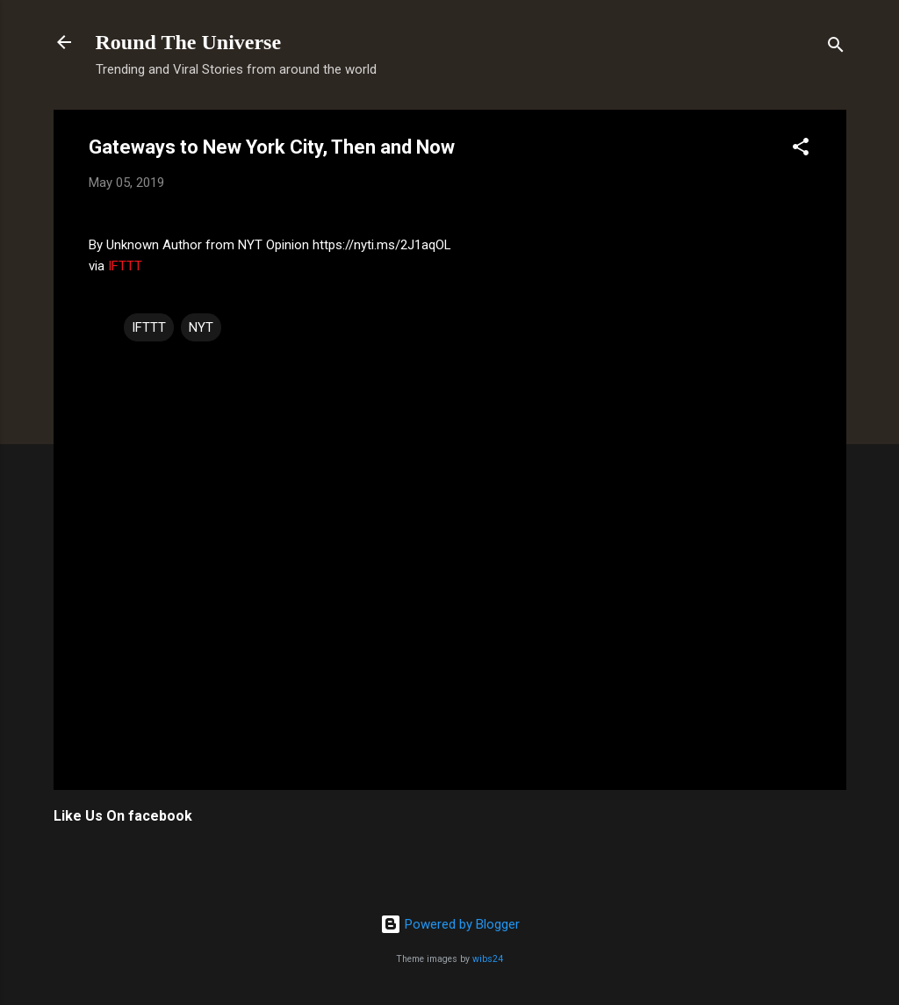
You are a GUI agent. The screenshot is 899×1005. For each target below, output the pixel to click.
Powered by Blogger (450, 924)
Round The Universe (189, 42)
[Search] (835, 48)
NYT (201, 327)
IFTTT (125, 266)
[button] (800, 149)
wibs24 (487, 959)
